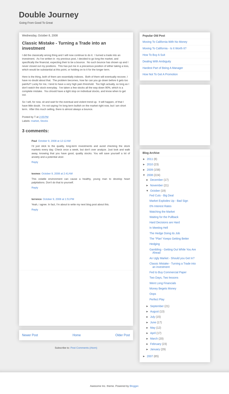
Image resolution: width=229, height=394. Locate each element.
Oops (152, 293)
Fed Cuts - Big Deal (161, 195)
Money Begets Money (162, 288)
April (153, 333)
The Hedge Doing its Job (164, 233)
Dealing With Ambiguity (157, 61)
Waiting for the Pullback (163, 217)
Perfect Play (156, 299)
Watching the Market (162, 211)
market (35, 120)
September (157, 306)
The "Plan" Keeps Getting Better (169, 238)
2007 (150, 356)
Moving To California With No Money (165, 41)
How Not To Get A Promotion (160, 74)
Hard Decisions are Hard (164, 222)
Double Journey (49, 14)
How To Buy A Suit (154, 54)
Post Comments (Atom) (84, 347)
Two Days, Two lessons (163, 277)
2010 (150, 164)
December (157, 179)
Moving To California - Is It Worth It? (165, 48)
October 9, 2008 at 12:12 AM (54, 140)
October (155, 190)
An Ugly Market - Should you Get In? (171, 258)
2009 (150, 169)
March (154, 338)
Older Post (122, 335)
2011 (150, 159)
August (154, 311)
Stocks (44, 120)
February (156, 343)
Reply (35, 162)
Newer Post (30, 335)
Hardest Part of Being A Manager (163, 67)
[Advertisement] (76, 298)
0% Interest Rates (160, 206)
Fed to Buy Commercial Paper (168, 272)
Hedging (154, 244)
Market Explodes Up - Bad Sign (168, 200)
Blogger (134, 385)
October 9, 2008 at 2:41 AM (57, 173)
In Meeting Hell (158, 227)
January (155, 349)
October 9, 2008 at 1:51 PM (58, 199)
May (153, 327)
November (157, 185)
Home (77, 335)
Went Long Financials (162, 283)
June (153, 322)
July (153, 316)
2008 (150, 175)
